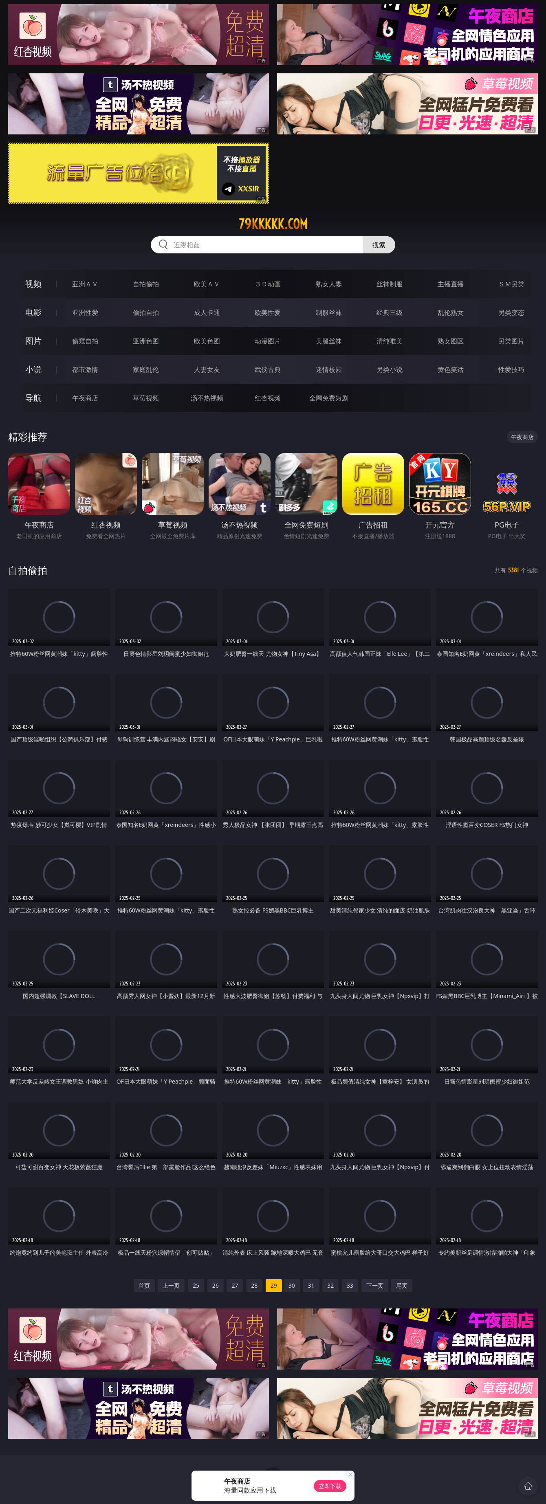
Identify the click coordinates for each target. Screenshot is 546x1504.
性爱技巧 (511, 369)
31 (311, 1285)
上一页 (171, 1285)
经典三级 (389, 312)
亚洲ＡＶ (85, 283)
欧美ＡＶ (207, 283)
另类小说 (389, 369)
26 (215, 1285)
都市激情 (85, 369)
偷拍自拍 (146, 312)
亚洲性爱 (85, 312)
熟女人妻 (329, 283)
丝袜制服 (389, 283)
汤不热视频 (207, 398)
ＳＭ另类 (511, 283)
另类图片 (511, 340)
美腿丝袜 (329, 340)
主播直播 (451, 283)
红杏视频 (268, 398)
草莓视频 (146, 398)
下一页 (374, 1285)
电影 (33, 312)
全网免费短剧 (328, 398)
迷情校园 (329, 369)
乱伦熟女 (451, 312)
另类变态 (511, 312)
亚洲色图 (146, 340)
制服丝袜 (329, 312)
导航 (33, 397)
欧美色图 (207, 340)
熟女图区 (451, 340)
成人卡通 (207, 312)
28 (254, 1285)
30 (291, 1285)
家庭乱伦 (146, 369)
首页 (144, 1285)
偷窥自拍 (85, 340)
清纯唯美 (389, 340)
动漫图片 (268, 340)
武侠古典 (268, 369)
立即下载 (330, 1486)
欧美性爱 (268, 312)
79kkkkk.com (273, 224)
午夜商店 (85, 398)
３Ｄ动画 (268, 283)
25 (196, 1285)
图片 (33, 340)
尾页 (401, 1285)
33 (350, 1285)
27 (234, 1285)
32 (330, 1285)
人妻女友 (207, 369)
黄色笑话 (451, 369)
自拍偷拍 (146, 283)
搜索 (378, 244)
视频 (33, 283)
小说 (33, 369)
